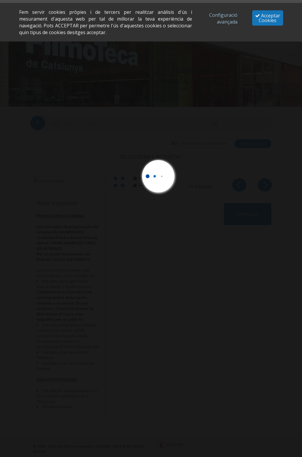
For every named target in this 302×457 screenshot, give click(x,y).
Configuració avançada (223, 18)
